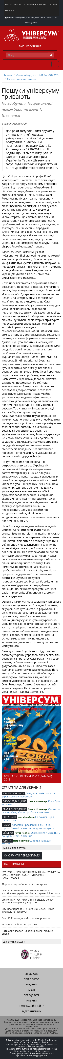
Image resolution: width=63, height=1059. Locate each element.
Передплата (8, 10)
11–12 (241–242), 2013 (47, 75)
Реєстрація (33, 46)
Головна (7, 4)
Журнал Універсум (25, 75)
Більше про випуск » (15, 847)
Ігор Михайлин (26, 817)
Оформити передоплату (22, 855)
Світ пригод (31, 979)
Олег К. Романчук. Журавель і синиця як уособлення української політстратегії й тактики (31, 892)
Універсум (31, 973)
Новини (31, 1000)
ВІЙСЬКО (8, 832)
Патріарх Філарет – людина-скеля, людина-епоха (28, 932)
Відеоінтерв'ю (31, 1011)
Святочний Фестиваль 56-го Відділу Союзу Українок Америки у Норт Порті (27, 901)
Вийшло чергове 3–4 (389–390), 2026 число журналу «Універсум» (28, 910)
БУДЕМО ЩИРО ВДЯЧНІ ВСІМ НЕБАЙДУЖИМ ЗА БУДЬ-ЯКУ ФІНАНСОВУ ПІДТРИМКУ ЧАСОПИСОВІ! (31, 874)
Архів (31, 990)
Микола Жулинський (14, 124)
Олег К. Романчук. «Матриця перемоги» (26, 918)
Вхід (21, 46)
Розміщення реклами (35, 4)
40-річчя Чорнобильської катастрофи (25, 884)
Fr (33, 22)
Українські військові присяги (19, 924)
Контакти (52, 4)
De (35, 22)
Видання (31, 984)
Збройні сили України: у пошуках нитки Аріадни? (31, 834)
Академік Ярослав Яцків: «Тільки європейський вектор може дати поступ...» (28, 826)
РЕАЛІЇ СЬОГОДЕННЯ (14, 809)
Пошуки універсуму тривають (21, 79)
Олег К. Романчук (37, 801)
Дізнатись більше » (14, 941)
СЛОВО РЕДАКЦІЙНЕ (14, 801)
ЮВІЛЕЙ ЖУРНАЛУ (13, 793)
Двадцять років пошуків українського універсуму (28, 795)
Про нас (18, 4)
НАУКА (6, 824)
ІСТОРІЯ (7, 840)
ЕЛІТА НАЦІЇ (9, 817)
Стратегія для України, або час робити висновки (31, 810)
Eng (30, 22)
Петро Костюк (22, 832)
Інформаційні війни (31, 1006)
